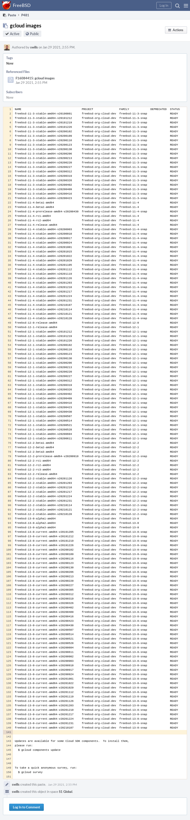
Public (34, 33)
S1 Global (65, 791)
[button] (186, 5)
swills (34, 47)
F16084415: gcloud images (35, 78)
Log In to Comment (26, 807)
